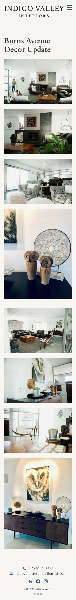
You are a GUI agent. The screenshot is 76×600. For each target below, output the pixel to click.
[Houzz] (30, 581)
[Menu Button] (69, 7)
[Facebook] (38, 581)
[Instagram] (45, 581)
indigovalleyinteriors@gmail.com (40, 574)
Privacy (38, 593)
